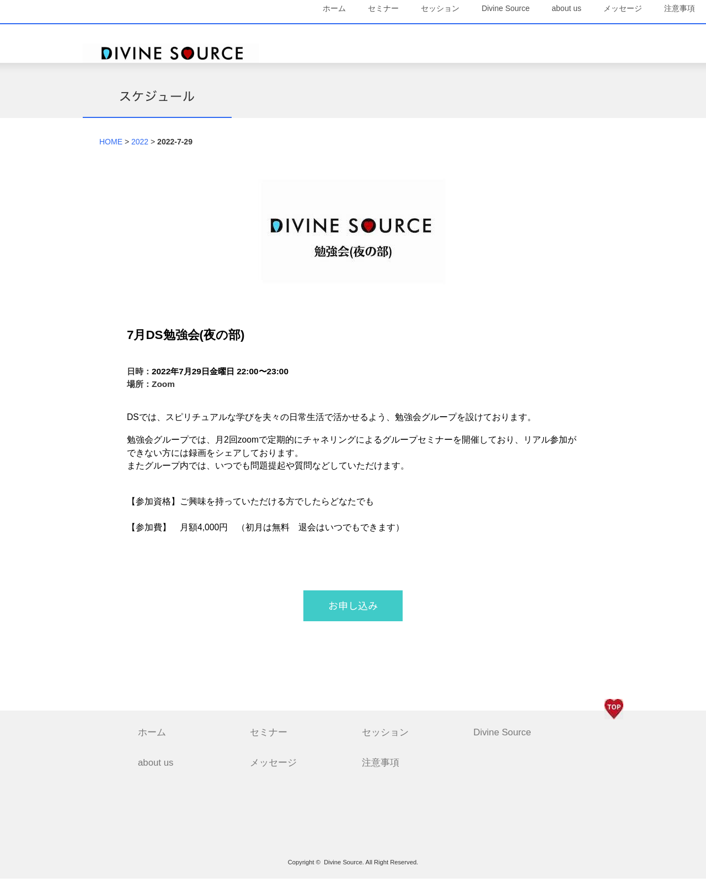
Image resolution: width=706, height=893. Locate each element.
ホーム (304, 33)
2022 (139, 156)
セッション (410, 33)
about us (537, 33)
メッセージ (593, 33)
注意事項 (596, 59)
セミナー (353, 33)
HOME (110, 156)
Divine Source (476, 33)
